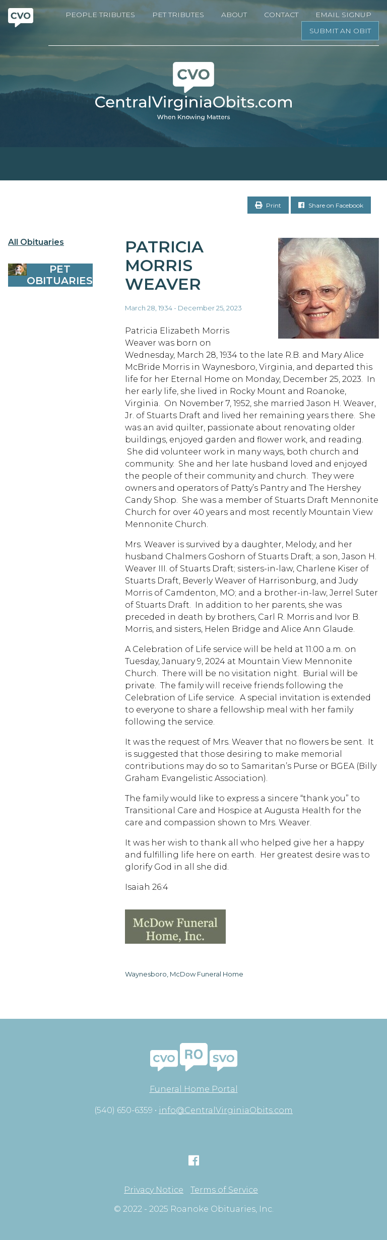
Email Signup (343, 14)
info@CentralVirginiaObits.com (226, 1110)
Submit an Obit (340, 30)
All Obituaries (36, 242)
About (234, 14)
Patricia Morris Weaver (164, 265)
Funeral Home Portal (194, 1089)
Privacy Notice (153, 1190)
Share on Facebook (330, 205)
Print (268, 205)
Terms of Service (224, 1190)
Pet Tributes (178, 14)
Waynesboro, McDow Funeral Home (184, 974)
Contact (281, 14)
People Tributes (100, 14)
